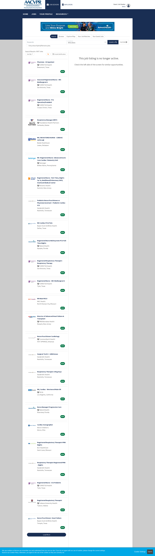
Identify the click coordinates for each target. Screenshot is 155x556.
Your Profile (46, 14)
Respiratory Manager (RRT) (47, 120)
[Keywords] (46, 42)
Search (53, 36)
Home (25, 14)
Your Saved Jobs (98, 36)
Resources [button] (61, 14)
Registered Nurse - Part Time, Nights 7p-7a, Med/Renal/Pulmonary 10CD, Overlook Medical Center (50, 180)
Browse (61, 36)
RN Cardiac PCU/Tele (44, 223)
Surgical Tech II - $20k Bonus (47, 354)
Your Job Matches (84, 36)
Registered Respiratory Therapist (49, 500)
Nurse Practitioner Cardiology (48, 336)
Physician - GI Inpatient (45, 62)
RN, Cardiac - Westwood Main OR (49, 389)
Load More (46, 535)
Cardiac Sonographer (45, 425)
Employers (67, 4)
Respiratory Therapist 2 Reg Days (49, 372)
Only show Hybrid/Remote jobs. (39, 46)
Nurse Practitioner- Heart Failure (49, 518)
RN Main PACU (42, 299)
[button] (124, 42)
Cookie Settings (140, 552)
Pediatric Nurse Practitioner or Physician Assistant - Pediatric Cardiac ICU (51, 202)
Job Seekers (53, 4)
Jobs (33, 14)
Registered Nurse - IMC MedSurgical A (51, 281)
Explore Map (71, 36)
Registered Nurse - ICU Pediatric (49, 483)
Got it (150, 552)
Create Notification (59, 54)
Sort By (29, 54)
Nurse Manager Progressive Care (49, 407)
